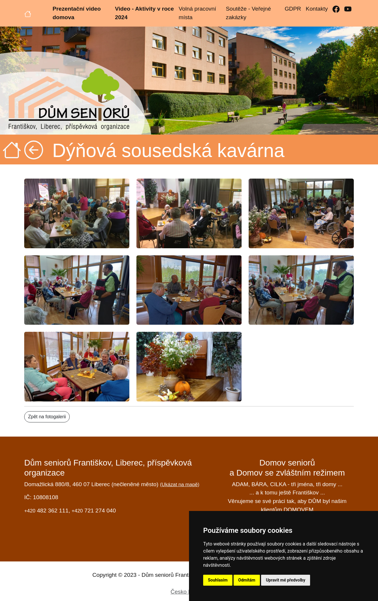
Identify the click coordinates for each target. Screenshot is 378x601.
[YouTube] (348, 9)
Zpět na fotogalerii (47, 416)
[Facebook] (336, 9)
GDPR (293, 9)
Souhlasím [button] (218, 580)
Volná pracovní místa (197, 13)
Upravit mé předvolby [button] (285, 580)
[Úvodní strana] (27, 13)
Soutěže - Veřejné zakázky (248, 13)
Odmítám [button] (246, 580)
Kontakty (317, 9)
